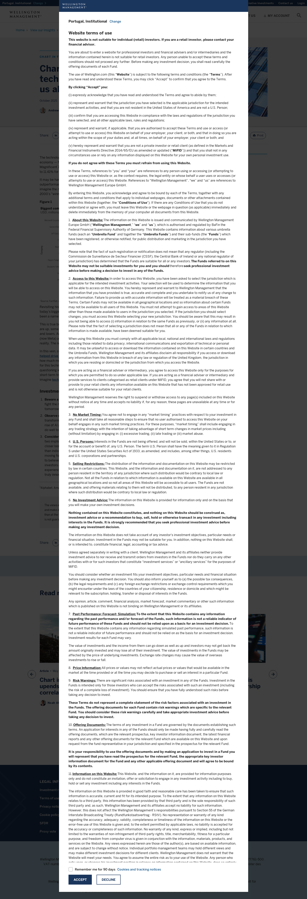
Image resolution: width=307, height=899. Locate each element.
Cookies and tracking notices (139, 869)
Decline (108, 880)
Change (115, 21)
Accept (80, 880)
